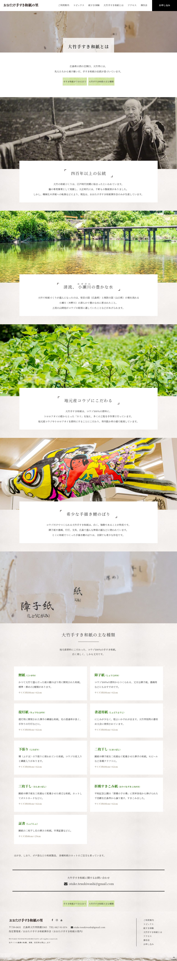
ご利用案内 (63, 5)
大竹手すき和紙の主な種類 (109, 81)
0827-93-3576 (61, 925)
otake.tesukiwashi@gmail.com (91, 882)
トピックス (78, 5)
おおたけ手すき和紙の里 (21, 5)
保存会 (144, 5)
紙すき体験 (93, 5)
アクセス (132, 5)
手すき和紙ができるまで (67, 81)
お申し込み (164, 5)
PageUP (173, 957)
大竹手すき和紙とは (154, 930)
